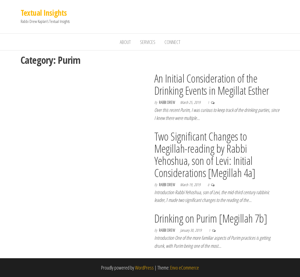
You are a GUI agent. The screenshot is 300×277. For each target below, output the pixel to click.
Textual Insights (44, 12)
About (125, 42)
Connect (172, 42)
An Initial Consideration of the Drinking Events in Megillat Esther (211, 84)
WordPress (144, 267)
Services (147, 42)
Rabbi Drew (167, 102)
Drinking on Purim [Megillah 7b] (210, 218)
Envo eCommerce (184, 267)
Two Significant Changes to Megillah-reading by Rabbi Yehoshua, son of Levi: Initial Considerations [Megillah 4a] (204, 154)
